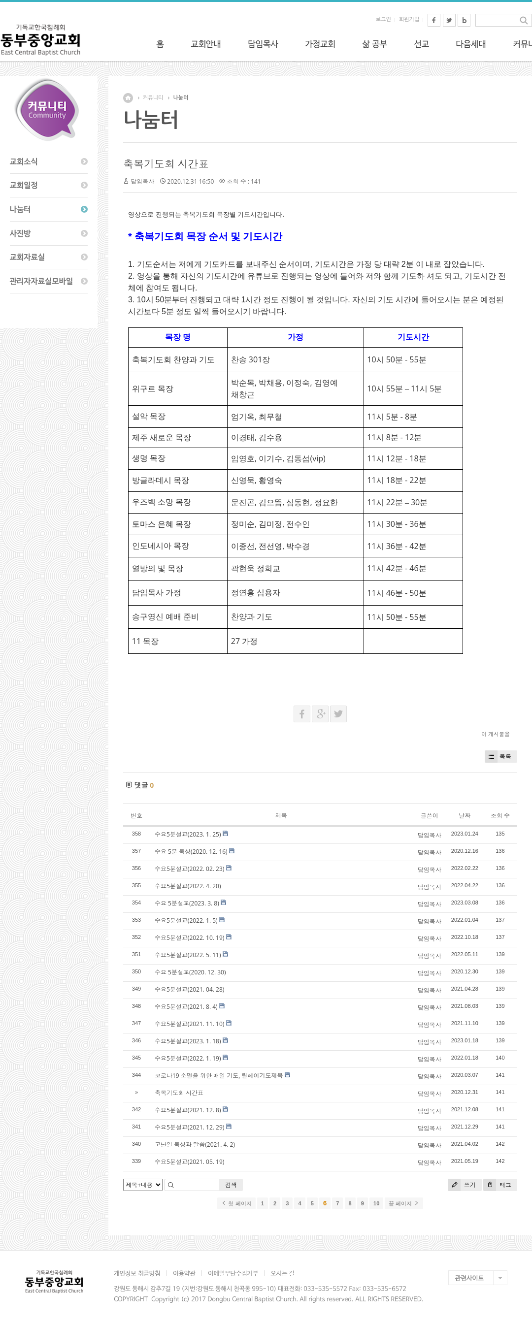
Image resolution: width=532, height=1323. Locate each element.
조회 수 (500, 815)
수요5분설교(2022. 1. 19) (188, 1058)
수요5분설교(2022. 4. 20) (188, 886)
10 (376, 1203)
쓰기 (462, 1185)
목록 (498, 756)
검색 (231, 1185)
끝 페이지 (404, 1203)
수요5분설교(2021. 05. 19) (189, 1162)
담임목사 (142, 181)
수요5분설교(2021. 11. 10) (189, 1024)
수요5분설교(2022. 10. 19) (189, 938)
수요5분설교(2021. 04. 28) (189, 989)
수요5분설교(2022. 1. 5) (186, 920)
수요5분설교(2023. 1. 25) (188, 834)
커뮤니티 (153, 97)
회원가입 (409, 19)
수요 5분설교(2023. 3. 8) (187, 903)
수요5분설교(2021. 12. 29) (189, 1127)
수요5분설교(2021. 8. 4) (186, 1006)
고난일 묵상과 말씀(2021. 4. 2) (195, 1144)
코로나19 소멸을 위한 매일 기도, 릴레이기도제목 (219, 1075)
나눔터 (180, 97)
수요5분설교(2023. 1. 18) (188, 1041)
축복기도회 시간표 (165, 164)
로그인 (383, 19)
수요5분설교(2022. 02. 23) (189, 869)
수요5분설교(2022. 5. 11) (188, 955)
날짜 (464, 815)
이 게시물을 (495, 734)
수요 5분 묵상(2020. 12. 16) (191, 851)
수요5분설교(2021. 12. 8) (188, 1110)
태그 (497, 1185)
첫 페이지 (236, 1203)
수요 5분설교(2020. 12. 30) (190, 972)
